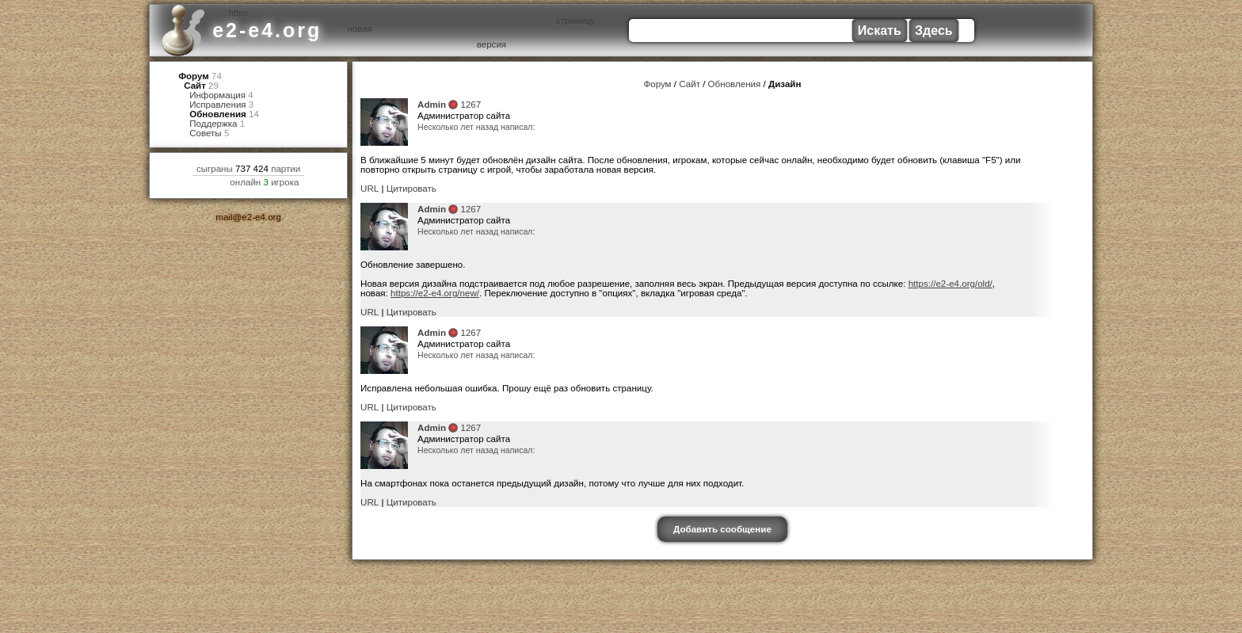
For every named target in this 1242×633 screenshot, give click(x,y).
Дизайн (785, 84)
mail (223, 223)
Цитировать (412, 190)
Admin (431, 106)
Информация (217, 97)
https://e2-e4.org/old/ (951, 285)
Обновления (217, 117)
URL (369, 190)
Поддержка (213, 128)
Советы (205, 138)
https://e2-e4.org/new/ (435, 296)
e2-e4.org (267, 30)
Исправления (217, 107)
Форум (193, 76)
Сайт (195, 87)
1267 (471, 106)
